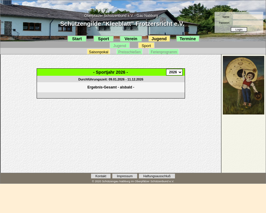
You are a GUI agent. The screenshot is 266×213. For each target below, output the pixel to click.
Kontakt (100, 176)
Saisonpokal (98, 52)
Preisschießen (129, 52)
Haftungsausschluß (157, 176)
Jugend (159, 38)
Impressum (124, 176)
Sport (104, 38)
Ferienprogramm (164, 52)
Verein (130, 38)
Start (77, 38)
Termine (188, 38)
